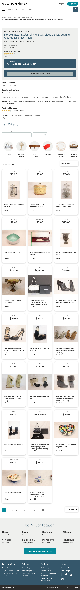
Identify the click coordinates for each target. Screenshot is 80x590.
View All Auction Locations (40, 551)
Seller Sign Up (46, 571)
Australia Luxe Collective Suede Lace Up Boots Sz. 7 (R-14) (13, 399)
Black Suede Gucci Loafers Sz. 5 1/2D (39, 349)
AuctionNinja (6, 18)
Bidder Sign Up (27, 571)
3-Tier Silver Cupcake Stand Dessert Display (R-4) (66, 205)
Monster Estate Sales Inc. (23, 18)
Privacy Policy (66, 587)
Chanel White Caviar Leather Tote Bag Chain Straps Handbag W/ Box (38, 302)
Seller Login (46, 568)
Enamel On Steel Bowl (12, 252)
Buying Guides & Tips (10, 571)
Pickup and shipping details (40, 73)
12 (34, 510)
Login (61, 4)
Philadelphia (28, 540)
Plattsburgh (48, 540)
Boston (25, 532)
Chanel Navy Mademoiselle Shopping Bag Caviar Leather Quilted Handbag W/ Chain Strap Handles (39, 448)
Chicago (67, 532)
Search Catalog (7, 131)
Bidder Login (26, 568)
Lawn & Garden (74, 155)
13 (38, 510)
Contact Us (65, 568)
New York (6, 540)
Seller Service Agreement (46, 579)
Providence (68, 540)
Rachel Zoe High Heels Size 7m (39, 397)
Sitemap (75, 587)
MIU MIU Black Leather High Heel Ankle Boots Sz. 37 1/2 (66, 301)
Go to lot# (36, 131)
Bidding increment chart (29, 115)
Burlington (47, 532)
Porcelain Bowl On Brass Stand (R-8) (12, 301)
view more (10, 103)
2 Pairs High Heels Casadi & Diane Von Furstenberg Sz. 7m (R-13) (65, 350)
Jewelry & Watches (61, 155)
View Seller (8, 56)
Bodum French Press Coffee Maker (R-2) (14, 205)
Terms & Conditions (53, 587)
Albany (5, 532)
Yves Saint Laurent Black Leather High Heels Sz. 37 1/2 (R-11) (14, 350)
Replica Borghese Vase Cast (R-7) (66, 253)
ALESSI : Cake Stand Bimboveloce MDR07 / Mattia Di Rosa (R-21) (38, 495)
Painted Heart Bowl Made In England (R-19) (66, 446)
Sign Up (73, 4)
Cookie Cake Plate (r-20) (12, 492)
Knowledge (65, 571)
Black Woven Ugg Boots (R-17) (14, 446)
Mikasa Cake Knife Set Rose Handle (40, 253)
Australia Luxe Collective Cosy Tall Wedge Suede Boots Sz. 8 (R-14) (65, 399)
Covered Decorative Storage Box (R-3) (37, 205)
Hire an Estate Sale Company (9, 574)
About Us (5, 568)
